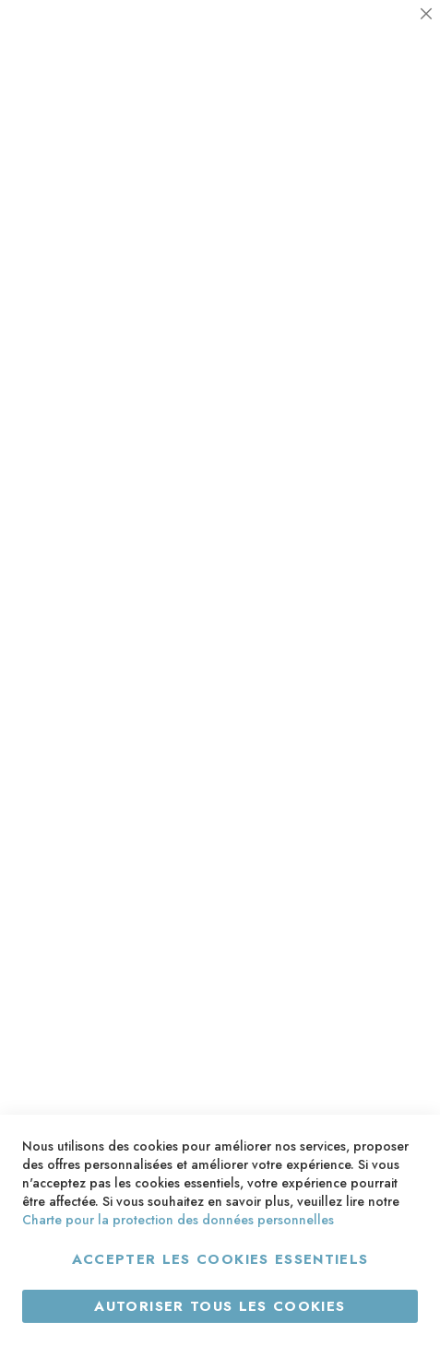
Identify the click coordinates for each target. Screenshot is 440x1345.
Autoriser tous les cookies (219, 1306)
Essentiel (389, 36)
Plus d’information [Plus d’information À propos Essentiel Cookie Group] (363, 126)
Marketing (389, 310)
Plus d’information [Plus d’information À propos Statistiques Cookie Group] (363, 263)
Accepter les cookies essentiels (220, 1259)
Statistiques (389, 172)
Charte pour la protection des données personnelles (178, 1219)
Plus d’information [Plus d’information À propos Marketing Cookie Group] (363, 399)
